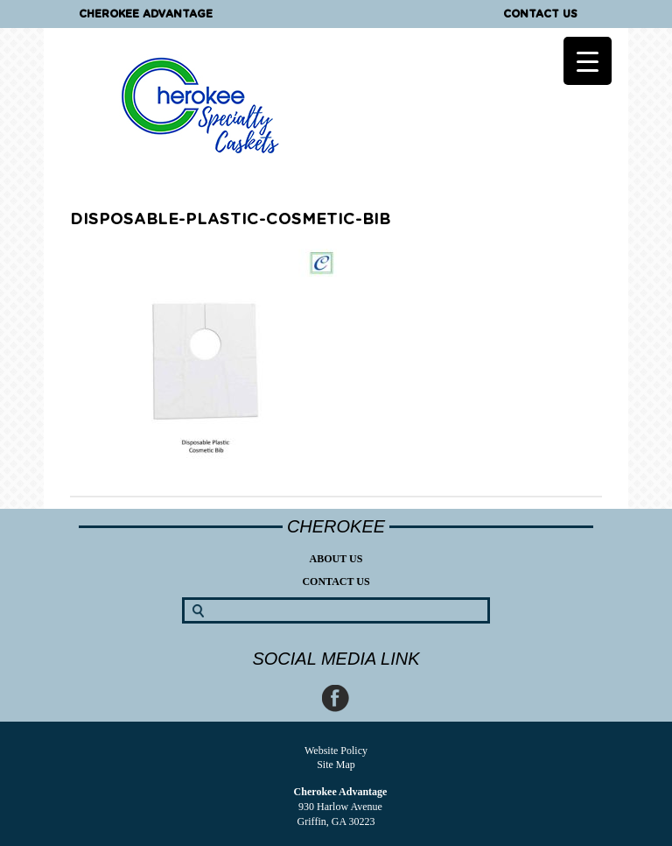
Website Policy (336, 750)
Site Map (336, 764)
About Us (336, 559)
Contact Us (540, 14)
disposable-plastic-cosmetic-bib (230, 220)
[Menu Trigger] (588, 61)
